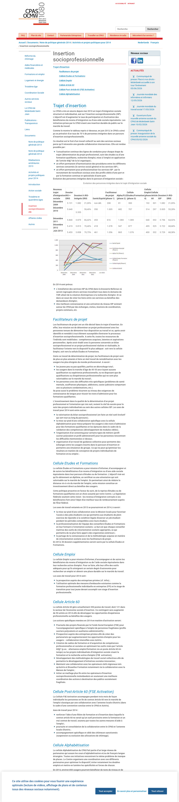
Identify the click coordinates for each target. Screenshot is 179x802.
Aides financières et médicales (34, 66)
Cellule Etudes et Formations (72, 76)
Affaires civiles (35, 218)
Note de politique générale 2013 (36, 143)
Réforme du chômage (30, 57)
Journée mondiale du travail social (143, 108)
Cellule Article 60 (66, 85)
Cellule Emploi (65, 80)
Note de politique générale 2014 (55, 42)
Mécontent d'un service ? (143, 35)
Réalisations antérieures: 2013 (34, 163)
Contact (50, 35)
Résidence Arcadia (118, 35)
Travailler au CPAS (96, 35)
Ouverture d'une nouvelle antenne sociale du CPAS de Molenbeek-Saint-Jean (143, 120)
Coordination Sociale (34, 93)
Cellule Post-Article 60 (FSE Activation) (77, 89)
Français (155, 42)
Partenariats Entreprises (70, 35)
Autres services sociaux (32, 100)
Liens (27, 129)
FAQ (23, 35)
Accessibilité (120, 3)
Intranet (131, 3)
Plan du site (36, 35)
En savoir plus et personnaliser (132, 791)
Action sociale (34, 190)
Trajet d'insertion (61, 67)
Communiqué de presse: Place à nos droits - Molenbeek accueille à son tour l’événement (143, 82)
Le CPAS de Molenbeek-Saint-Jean (33, 111)
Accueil (22, 42)
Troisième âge (31, 86)
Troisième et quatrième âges (35, 198)
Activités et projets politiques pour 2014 (91, 42)
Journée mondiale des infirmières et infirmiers (144, 97)
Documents (32, 42)
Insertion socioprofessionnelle (36, 209)
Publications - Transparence (31, 121)
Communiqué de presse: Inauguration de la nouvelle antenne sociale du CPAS (143, 135)
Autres (31, 224)
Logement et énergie (34, 80)
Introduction (34, 184)
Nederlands (143, 42)
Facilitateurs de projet (69, 71)
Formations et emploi (34, 74)
